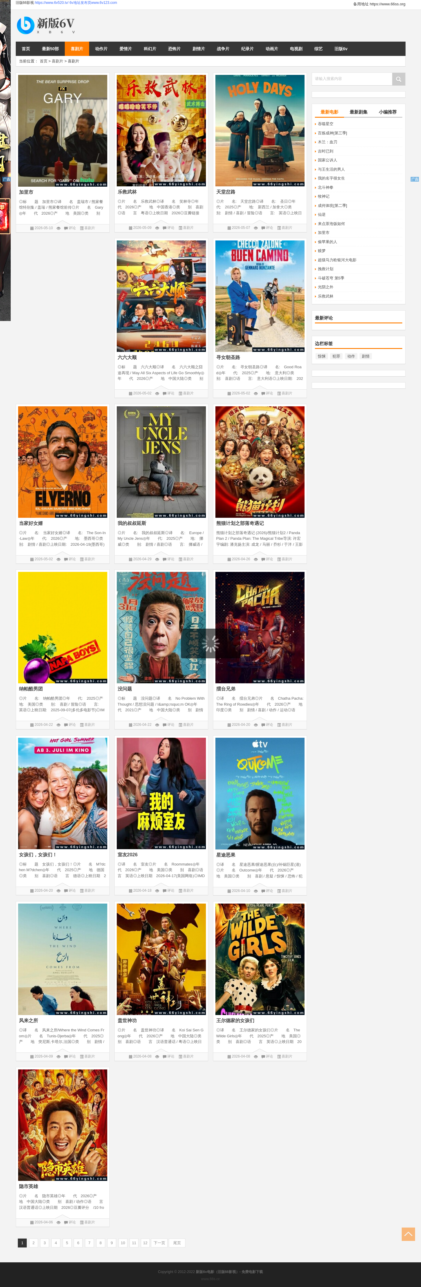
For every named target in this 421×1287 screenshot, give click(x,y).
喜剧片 (77, 48)
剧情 (366, 356)
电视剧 (296, 48)
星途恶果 (225, 855)
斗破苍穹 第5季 (331, 278)
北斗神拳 (325, 187)
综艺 (318, 48)
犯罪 (336, 356)
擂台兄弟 (225, 688)
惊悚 (322, 356)
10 (123, 1243)
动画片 (272, 48)
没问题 (125, 688)
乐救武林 (325, 296)
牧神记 (323, 196)
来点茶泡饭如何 (331, 223)
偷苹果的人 (327, 242)
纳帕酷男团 (31, 688)
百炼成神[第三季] (332, 133)
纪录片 (247, 48)
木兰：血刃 (327, 142)
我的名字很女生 (331, 178)
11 (134, 1243)
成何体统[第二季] (332, 205)
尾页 (177, 1243)
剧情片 (199, 48)
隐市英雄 (28, 1186)
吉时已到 (325, 151)
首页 (26, 48)
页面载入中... (211, 662)
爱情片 (125, 48)
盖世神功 (127, 1020)
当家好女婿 (31, 523)
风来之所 (28, 1020)
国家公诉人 (327, 160)
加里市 (323, 232)
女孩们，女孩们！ (38, 854)
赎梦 (322, 250)
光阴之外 (325, 287)
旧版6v (341, 48)
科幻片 (150, 48)
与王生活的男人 (331, 169)
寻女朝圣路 (228, 357)
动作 (351, 356)
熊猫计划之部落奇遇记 (240, 523)
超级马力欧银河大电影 (337, 260)
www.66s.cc (210, 1279)
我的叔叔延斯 (132, 523)
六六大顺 (127, 357)
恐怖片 (174, 48)
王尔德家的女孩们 (235, 1020)
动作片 (101, 48)
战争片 (223, 48)
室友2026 (128, 854)
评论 (72, 228)
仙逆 (322, 214)
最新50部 (50, 48)
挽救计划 (325, 269)
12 (145, 1243)
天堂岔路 (225, 191)
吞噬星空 (325, 124)
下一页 (159, 1243)
